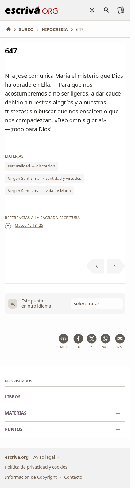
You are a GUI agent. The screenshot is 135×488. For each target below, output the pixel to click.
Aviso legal (44, 457)
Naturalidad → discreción (31, 166)
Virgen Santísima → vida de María (39, 190)
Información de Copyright (31, 477)
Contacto (73, 477)
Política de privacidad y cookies (36, 467)
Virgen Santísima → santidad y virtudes (44, 178)
